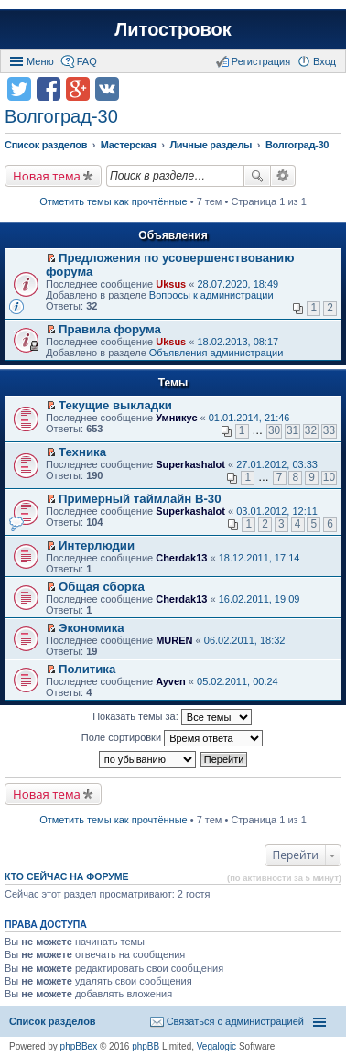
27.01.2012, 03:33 (277, 464)
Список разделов (52, 1021)
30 (274, 430)
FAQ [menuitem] (87, 61)
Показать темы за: (172, 717)
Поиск (257, 176)
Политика (87, 669)
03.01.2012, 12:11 (277, 511)
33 (329, 430)
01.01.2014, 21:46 (249, 417)
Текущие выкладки (115, 405)
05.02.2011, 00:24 (237, 681)
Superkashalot (190, 464)
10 (329, 477)
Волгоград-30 (61, 116)
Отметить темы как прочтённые (113, 201)
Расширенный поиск (283, 176)
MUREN (174, 640)
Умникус (176, 417)
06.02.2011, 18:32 (245, 640)
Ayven (171, 681)
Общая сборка (102, 586)
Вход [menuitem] (324, 61)
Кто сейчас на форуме (67, 876)
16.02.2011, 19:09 (259, 598)
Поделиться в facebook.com (48, 89)
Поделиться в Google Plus (78, 89)
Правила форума (110, 329)
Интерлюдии (97, 545)
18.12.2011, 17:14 (259, 557)
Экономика (91, 628)
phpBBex (79, 1046)
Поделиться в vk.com (107, 89)
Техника (82, 452)
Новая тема (47, 176)
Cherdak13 (181, 557)
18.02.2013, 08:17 (237, 341)
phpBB (145, 1046)
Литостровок (172, 29)
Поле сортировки (172, 738)
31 (292, 430)
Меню (40, 61)
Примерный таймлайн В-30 (140, 499)
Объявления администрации (216, 352)
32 (311, 430)
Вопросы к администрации (211, 294)
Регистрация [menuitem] (261, 61)
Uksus (171, 283)
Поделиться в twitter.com (19, 89)
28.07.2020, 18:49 (237, 283)
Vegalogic (216, 1046)
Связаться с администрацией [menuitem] (235, 1021)
